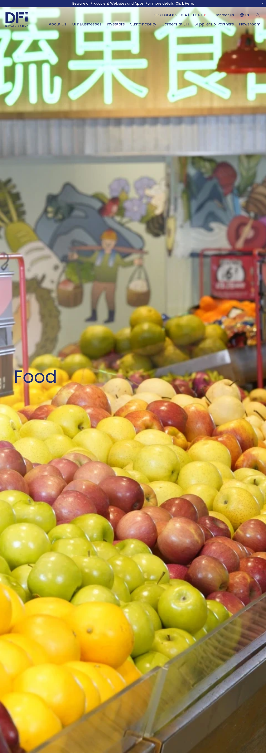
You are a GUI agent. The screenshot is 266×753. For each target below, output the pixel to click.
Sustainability (143, 24)
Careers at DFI (175, 24)
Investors (116, 24)
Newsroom (250, 24)
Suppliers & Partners (214, 24)
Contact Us (224, 15)
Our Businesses (87, 24)
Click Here (184, 3)
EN (247, 15)
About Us (57, 24)
